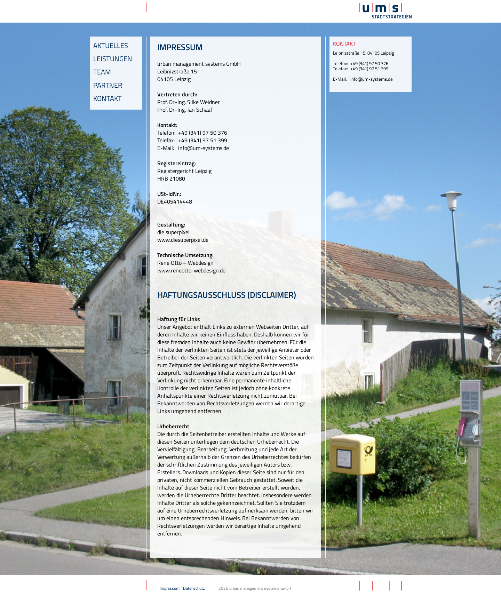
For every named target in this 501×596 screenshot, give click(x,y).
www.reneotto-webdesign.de (191, 270)
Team (102, 71)
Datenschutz (194, 588)
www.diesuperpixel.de (182, 240)
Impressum (170, 588)
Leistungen (112, 58)
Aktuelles (110, 45)
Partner (107, 85)
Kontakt (107, 98)
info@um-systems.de (203, 148)
